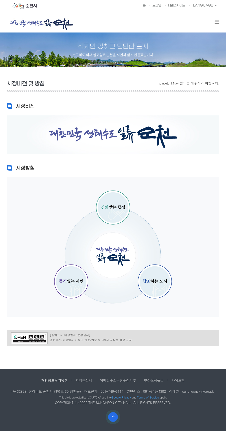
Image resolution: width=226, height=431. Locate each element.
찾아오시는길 (154, 380)
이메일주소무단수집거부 (118, 380)
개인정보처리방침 (54, 380)
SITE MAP (216, 21)
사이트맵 (178, 380)
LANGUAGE (203, 5)
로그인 (156, 5)
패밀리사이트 (176, 5)
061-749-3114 (112, 391)
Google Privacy (121, 397)
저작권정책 (83, 380)
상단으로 (113, 417)
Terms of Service (148, 397)
